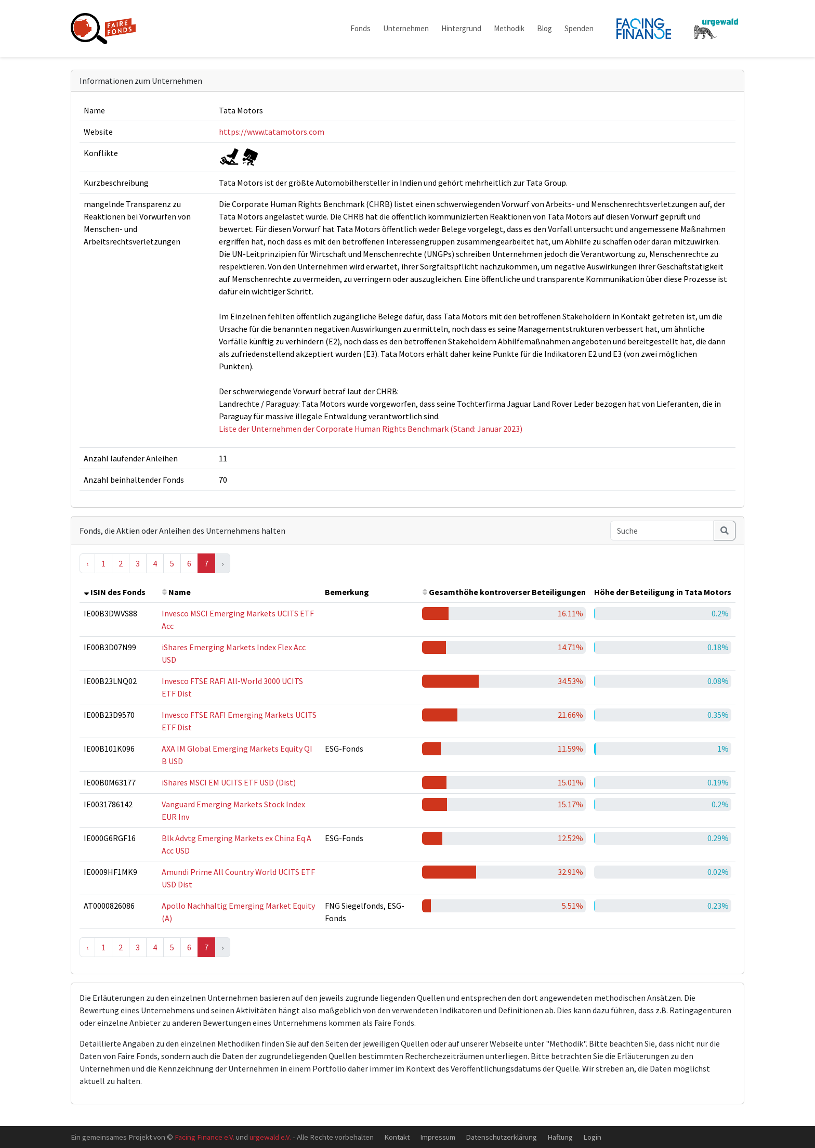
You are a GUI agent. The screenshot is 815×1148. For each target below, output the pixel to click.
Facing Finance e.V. (204, 1137)
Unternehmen (406, 28)
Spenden (579, 28)
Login (592, 1137)
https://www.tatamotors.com (271, 131)
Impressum (437, 1137)
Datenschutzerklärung (501, 1137)
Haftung (560, 1137)
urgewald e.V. (270, 1137)
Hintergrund (461, 28)
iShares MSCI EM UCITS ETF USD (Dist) (229, 782)
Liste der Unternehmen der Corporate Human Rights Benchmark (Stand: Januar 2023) (370, 428)
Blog (544, 28)
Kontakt (397, 1137)
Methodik (509, 28)
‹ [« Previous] (87, 563)
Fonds (360, 28)
